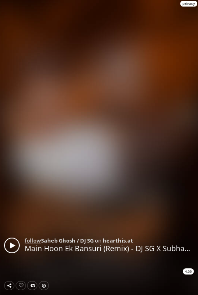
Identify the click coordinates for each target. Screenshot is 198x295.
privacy (188, 3)
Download (45, 285)
